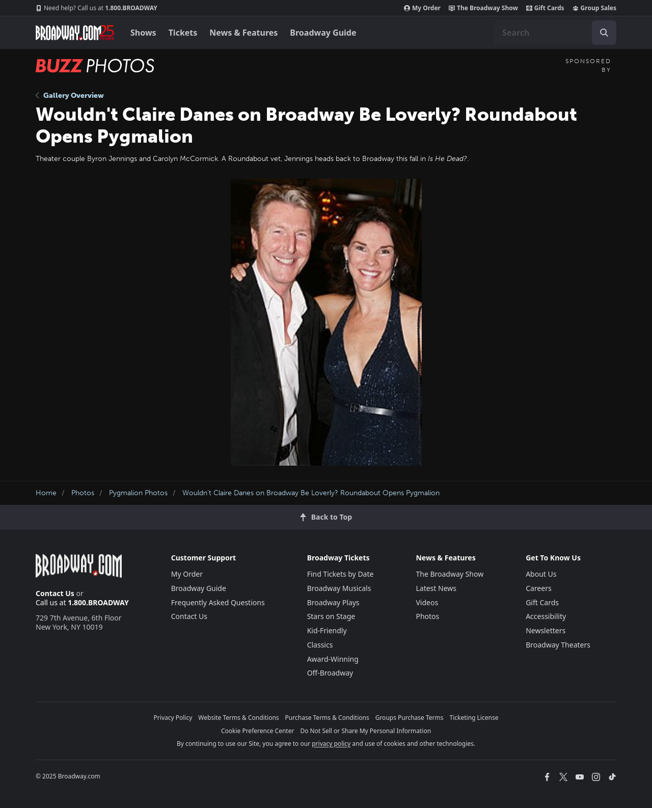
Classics (320, 645)
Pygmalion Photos (138, 493)
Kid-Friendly (327, 630)
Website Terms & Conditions (238, 717)
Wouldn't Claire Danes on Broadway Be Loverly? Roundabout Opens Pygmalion (311, 493)
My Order (422, 8)
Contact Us (55, 593)
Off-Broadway (330, 673)
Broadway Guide (323, 33)
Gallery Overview (70, 95)
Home (46, 493)
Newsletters (545, 630)
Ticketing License (474, 717)
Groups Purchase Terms (409, 717)
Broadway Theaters (558, 645)
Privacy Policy (173, 717)
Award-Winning (333, 659)
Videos (427, 602)
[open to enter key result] (604, 32)
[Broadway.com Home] (75, 32)
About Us (541, 574)
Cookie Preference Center (257, 730)
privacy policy (331, 743)
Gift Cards (545, 8)
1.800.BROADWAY (96, 8)
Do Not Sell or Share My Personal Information (365, 730)
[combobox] (555, 32)
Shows (143, 33)
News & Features (243, 33)
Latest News (436, 588)
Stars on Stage (331, 616)
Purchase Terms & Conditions (327, 717)
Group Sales (594, 8)
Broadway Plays (333, 602)
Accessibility (546, 616)
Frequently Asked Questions (218, 602)
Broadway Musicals (339, 588)
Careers (538, 588)
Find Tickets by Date (340, 574)
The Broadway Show (483, 8)
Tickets (183, 33)
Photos (82, 493)
